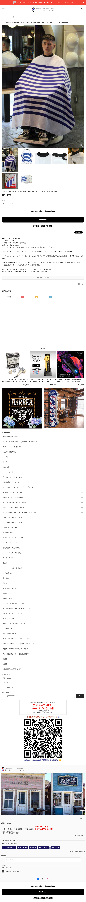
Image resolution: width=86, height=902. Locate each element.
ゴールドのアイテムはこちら (12, 517)
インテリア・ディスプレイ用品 (13, 538)
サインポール (7, 573)
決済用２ (6, 664)
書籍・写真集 (7, 598)
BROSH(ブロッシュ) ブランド (13, 492)
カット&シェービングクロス (12, 477)
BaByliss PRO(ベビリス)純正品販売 (14, 502)
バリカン (6, 457)
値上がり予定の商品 (9, 452)
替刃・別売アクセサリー (11, 588)
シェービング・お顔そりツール (13, 603)
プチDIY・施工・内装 (10, 543)
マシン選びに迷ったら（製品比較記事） (16, 654)
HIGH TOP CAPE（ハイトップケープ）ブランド (19, 644)
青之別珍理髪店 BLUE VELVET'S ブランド (16, 608)
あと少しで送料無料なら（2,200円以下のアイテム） (20, 442)
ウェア (5, 563)
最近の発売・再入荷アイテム (12, 548)
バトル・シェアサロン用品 (12, 553)
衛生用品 (6, 578)
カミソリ (6, 583)
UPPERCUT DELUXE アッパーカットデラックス (19, 487)
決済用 (5, 659)
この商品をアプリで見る (43, 278)
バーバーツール (8, 472)
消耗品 (5, 593)
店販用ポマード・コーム (11, 482)
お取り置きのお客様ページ (12, 669)
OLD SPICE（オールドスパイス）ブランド (17, 639)
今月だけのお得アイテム (11, 437)
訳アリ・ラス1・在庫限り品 (12, 447)
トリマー (6, 462)
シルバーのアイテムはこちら (12, 522)
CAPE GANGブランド (10, 634)
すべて (9, 297)
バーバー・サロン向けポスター (13, 568)
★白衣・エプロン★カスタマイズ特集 (15, 649)
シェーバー (6, 467)
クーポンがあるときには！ (12, 528)
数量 (3, 200)
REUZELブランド (8, 618)
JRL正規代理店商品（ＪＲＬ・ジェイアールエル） (20, 512)
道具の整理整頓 (8, 533)
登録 (79, 696)
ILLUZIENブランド (9, 629)
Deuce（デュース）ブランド (12, 613)
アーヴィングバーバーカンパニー (14, 623)
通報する (80, 284)
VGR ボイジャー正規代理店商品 (13, 497)
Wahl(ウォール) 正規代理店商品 (13, 507)
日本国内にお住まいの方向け (43, 226)
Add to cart (43, 220)
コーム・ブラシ (8, 558)
